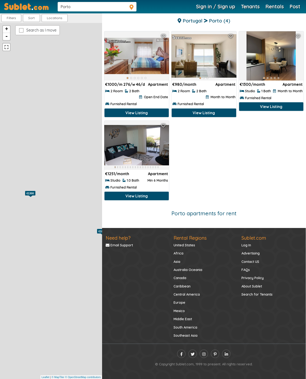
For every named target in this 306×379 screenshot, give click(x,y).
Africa (178, 253)
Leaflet (45, 377)
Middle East (183, 319)
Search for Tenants (257, 294)
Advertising (250, 253)
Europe (179, 302)
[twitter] (192, 354)
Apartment (158, 84)
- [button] (6, 36)
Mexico (179, 311)
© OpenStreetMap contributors (83, 377)
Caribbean (182, 286)
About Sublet (251, 286)
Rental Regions (190, 238)
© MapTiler (58, 377)
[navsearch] (97, 6)
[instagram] (204, 354)
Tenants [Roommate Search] (250, 6)
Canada (180, 278)
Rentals (274, 6)
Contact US (250, 262)
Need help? (118, 238)
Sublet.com (253, 238)
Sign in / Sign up (215, 6)
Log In (246, 245)
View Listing (137, 112)
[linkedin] (226, 354)
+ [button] (6, 29)
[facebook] (181, 354)
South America (185, 327)
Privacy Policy (252, 278)
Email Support (119, 245)
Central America (187, 294)
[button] (55, 18)
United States (184, 245)
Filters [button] (11, 18)
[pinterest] (215, 354)
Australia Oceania (188, 270)
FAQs (245, 270)
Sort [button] (31, 18)
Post (295, 6)
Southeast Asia (185, 335)
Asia (177, 262)
